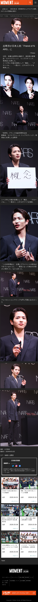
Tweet (3, 560)
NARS (6, 455)
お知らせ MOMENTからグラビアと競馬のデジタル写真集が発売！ (18, 10)
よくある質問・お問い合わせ (5, 582)
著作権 (27, 577)
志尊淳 (12, 455)
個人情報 (22, 577)
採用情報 (28, 580)
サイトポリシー (6, 577)
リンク (31, 577)
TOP (1, 16)
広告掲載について (15, 580)
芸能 (6, 16)
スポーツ (34, 501)
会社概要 (22, 580)
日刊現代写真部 (15, 460)
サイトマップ (15, 577)
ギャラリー (15, 501)
